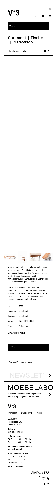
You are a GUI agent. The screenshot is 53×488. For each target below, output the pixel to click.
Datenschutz (26, 413)
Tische (37, 38)
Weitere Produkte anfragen (20, 362)
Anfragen (13, 346)
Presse (39, 413)
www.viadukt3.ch (16, 467)
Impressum (12, 413)
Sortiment (17, 38)
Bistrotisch (22, 42)
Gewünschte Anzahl (17, 333)
